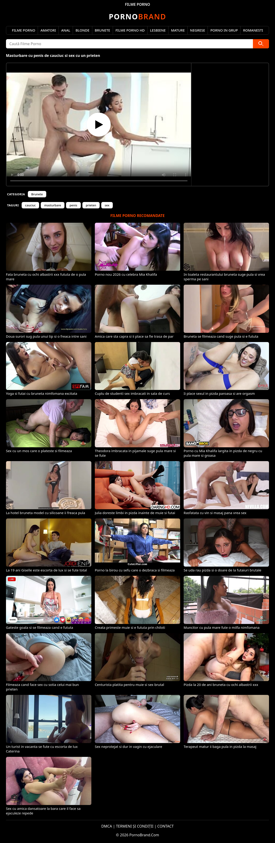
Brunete (102, 30)
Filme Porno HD (130, 30)
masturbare (52, 205)
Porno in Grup (224, 30)
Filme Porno (23, 30)
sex (107, 205)
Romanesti (253, 30)
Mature (178, 30)
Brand (137, 16)
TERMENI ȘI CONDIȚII (134, 826)
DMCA (106, 826)
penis (73, 205)
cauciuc (30, 205)
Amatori (48, 30)
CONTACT (165, 826)
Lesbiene (158, 30)
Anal (65, 30)
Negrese (197, 30)
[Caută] (261, 43)
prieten (91, 205)
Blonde (82, 30)
